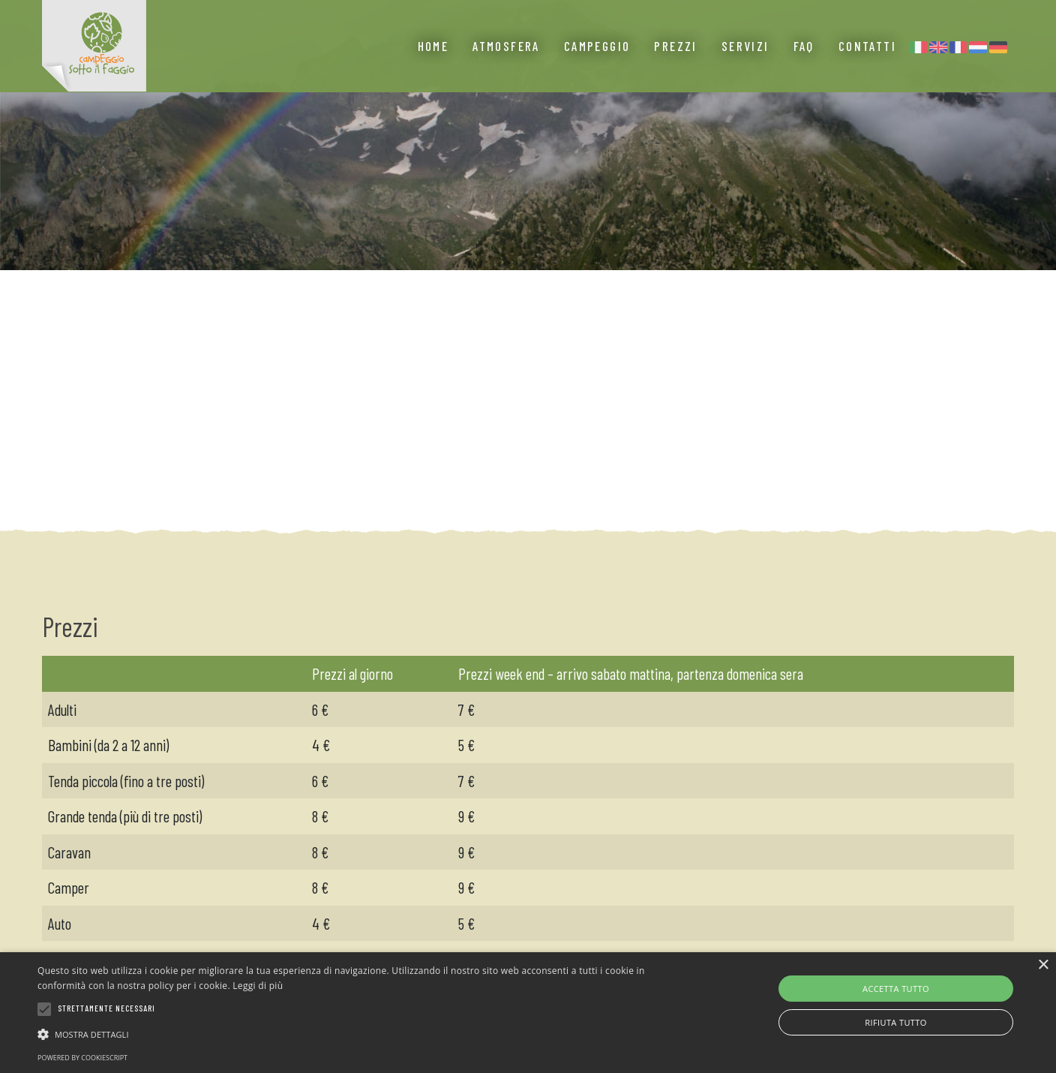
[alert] (528, 1012)
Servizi (746, 67)
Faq (804, 67)
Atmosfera (506, 67)
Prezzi (675, 67)
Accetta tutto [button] (895, 988)
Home (433, 67)
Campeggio (597, 67)
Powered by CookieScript (83, 1057)
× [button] (1042, 965)
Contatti (867, 67)
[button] (356, 1033)
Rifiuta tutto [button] (895, 1022)
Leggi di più (257, 985)
